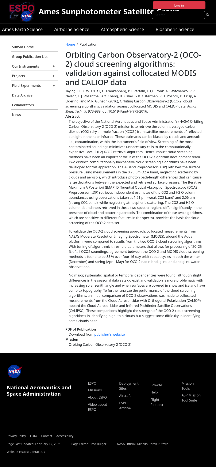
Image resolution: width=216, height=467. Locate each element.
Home (70, 44)
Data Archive (22, 95)
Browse (156, 385)
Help (154, 392)
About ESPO (97, 397)
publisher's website (109, 334)
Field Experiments (33, 86)
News (16, 114)
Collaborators (23, 105)
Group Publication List (30, 56)
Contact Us (37, 452)
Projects (33, 77)
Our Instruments (33, 67)
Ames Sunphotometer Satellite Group (109, 11)
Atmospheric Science (122, 29)
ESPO (92, 383)
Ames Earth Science (22, 29)
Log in (179, 5)
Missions (95, 390)
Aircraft (125, 395)
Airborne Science (71, 29)
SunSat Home (23, 47)
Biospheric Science (175, 29)
